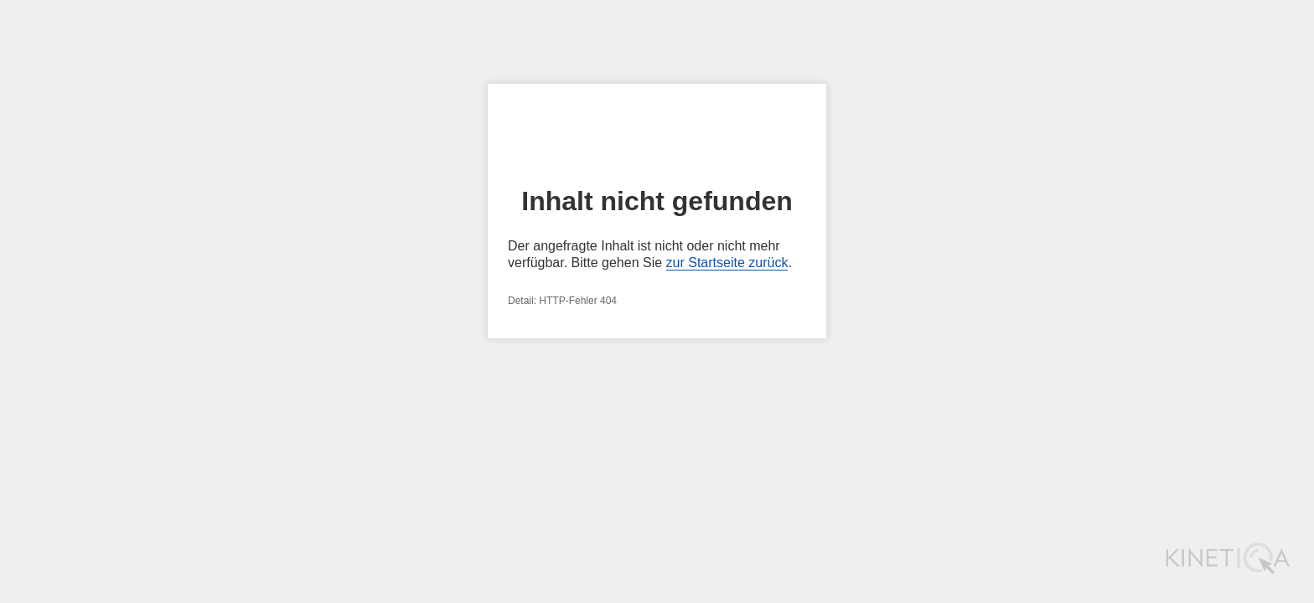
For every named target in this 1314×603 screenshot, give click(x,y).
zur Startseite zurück (727, 262)
